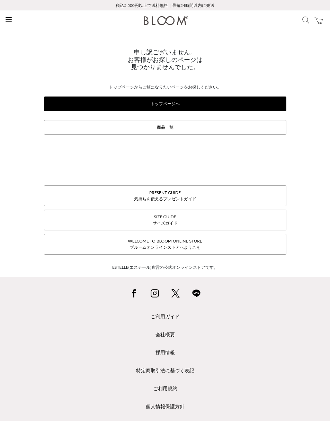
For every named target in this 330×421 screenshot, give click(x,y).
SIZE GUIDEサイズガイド (165, 220)
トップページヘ (165, 103)
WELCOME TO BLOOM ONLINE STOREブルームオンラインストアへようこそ (165, 244)
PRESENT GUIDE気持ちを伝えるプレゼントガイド (165, 195)
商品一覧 (165, 127)
